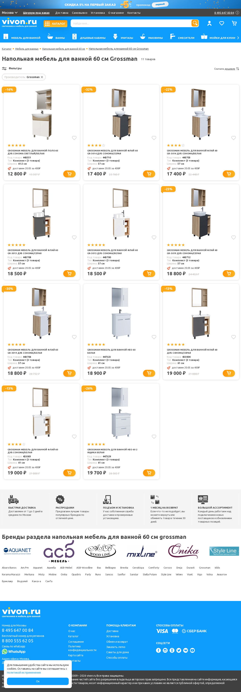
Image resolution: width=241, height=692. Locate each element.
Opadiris (119, 581)
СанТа (125, 588)
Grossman (8, 581)
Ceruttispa (163, 574)
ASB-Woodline (99, 574)
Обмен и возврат (117, 641)
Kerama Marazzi (41, 581)
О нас (71, 631)
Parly (133, 581)
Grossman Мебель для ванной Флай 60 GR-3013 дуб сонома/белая (112, 256)
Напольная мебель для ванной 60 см (69, 49)
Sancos (159, 581)
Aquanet (43, 574)
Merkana (62, 581)
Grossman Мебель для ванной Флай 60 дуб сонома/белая (29, 457)
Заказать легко (116, 647)
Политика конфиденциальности (82, 648)
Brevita (146, 574)
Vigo (31, 588)
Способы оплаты (117, 657)
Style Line (226, 581)
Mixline (90, 581)
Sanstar (188, 581)
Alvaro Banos (10, 574)
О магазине (116, 12)
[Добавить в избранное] (74, 137)
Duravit (224, 574)
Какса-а (110, 588)
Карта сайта (75, 655)
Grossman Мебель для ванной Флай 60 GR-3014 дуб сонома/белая (192, 152)
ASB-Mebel (77, 574)
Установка (98, 12)
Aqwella (59, 574)
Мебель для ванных (29, 49)
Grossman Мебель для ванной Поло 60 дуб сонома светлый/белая (29, 154)
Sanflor (174, 581)
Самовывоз (80, 12)
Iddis (23, 581)
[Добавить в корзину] (71, 178)
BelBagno (130, 574)
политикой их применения (24, 672)
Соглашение (76, 641)
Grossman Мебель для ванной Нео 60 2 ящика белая (112, 457)
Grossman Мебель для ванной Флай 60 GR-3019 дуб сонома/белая (32, 357)
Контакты (134, 12)
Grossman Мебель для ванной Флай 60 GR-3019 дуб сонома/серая (191, 256)
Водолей (94, 588)
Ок (38, 681)
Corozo (197, 574)
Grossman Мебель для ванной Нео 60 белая (112, 357)
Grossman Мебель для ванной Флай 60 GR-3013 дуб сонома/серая (32, 256)
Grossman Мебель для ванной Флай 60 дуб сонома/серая (189, 357)
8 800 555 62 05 (19, 641)
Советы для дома (117, 652)
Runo (145, 581)
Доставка (61, 12)
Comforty (181, 574)
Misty (77, 581)
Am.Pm (28, 574)
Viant (19, 588)
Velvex (6, 588)
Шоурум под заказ (36, 12)
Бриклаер (76, 588)
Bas (116, 574)
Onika (104, 581)
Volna (43, 588)
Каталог (7, 49)
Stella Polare (207, 581)
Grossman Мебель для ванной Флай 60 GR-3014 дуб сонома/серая (111, 152)
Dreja (211, 574)
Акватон (58, 588)
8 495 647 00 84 (19, 630)
